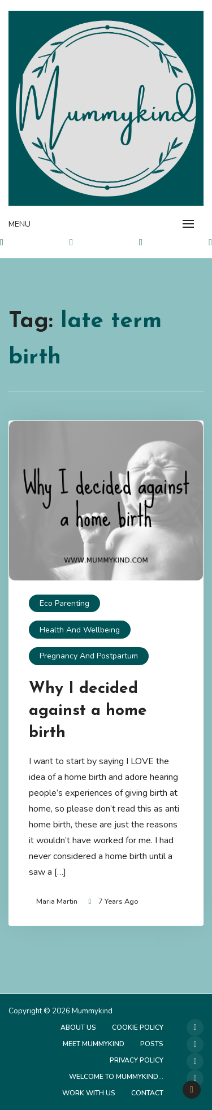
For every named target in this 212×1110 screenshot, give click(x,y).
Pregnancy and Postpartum (89, 656)
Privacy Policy (136, 1060)
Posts (151, 1043)
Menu (19, 224)
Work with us (88, 1093)
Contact (147, 1093)
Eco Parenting (64, 603)
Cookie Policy (137, 1027)
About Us (78, 1027)
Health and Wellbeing (80, 630)
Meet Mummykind (93, 1043)
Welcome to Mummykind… (116, 1076)
